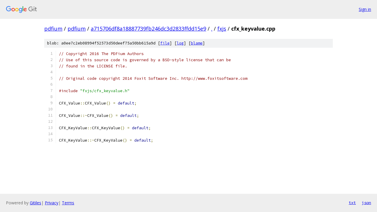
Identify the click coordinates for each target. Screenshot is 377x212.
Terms (68, 203)
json (366, 202)
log (180, 43)
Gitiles (35, 203)
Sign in (365, 9)
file (165, 43)
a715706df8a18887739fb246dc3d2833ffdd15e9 (148, 28)
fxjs (221, 28)
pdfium (53, 28)
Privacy (51, 203)
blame (197, 43)
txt (352, 202)
